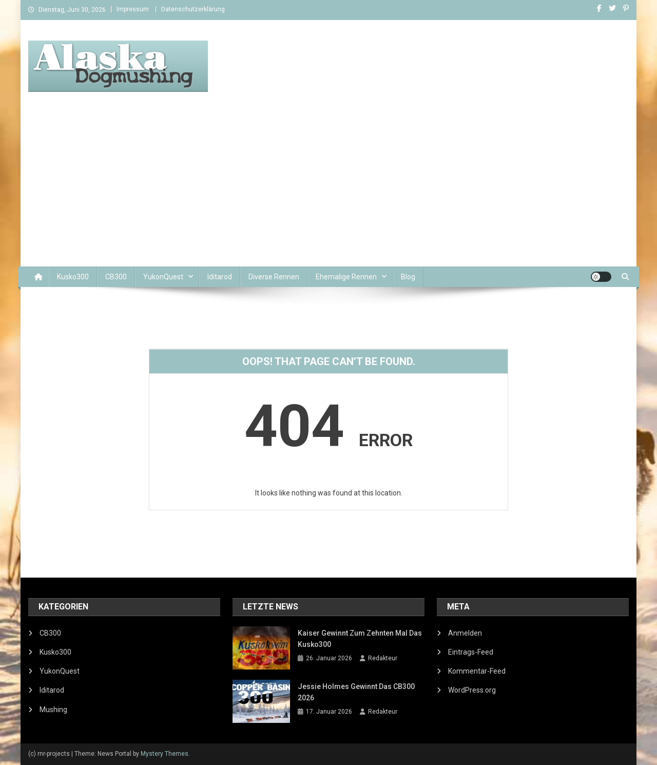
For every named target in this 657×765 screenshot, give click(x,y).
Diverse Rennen (273, 277)
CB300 (116, 277)
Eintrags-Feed (470, 652)
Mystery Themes (164, 753)
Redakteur (382, 658)
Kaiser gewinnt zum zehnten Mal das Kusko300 (360, 638)
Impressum (133, 9)
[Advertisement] (328, 189)
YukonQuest (163, 277)
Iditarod (219, 277)
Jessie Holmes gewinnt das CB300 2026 (356, 692)
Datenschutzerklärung (193, 9)
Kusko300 (73, 277)
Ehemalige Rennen (346, 277)
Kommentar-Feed (477, 671)
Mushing (53, 709)
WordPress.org (472, 690)
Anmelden (465, 633)
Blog (408, 277)
